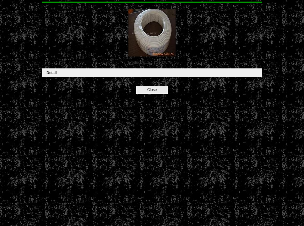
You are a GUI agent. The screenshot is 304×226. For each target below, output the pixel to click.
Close (152, 90)
